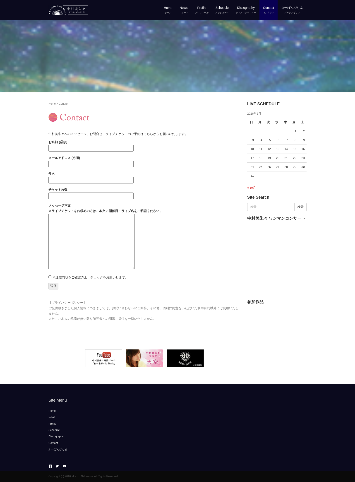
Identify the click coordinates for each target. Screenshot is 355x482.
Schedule (54, 430)
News (51, 417)
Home (52, 103)
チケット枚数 (91, 193)
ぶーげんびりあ (57, 449)
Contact (53, 443)
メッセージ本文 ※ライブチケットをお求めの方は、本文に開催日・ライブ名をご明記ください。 (105, 237)
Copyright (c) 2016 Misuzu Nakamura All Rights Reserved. (83, 476)
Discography (56, 436)
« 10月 (251, 187)
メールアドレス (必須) (91, 161)
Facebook (50, 466)
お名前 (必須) (91, 145)
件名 (91, 177)
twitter (57, 466)
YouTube (64, 466)
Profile (52, 423)
